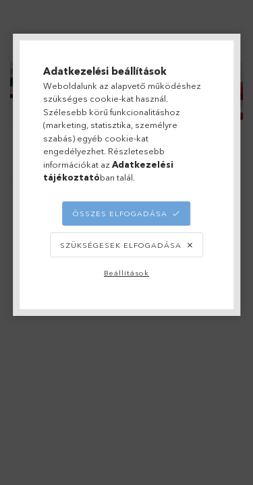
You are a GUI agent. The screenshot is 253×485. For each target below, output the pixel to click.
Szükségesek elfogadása (120, 245)
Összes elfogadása (120, 213)
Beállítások (126, 273)
